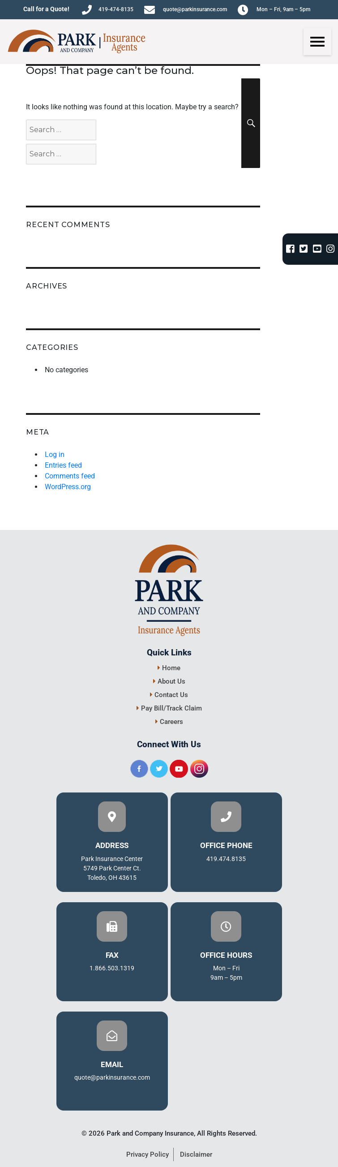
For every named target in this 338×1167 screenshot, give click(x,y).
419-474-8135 (107, 10)
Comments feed (70, 476)
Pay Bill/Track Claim (169, 708)
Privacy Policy (147, 1154)
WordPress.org (68, 486)
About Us (169, 681)
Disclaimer (196, 1154)
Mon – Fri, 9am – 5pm (274, 9)
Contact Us (169, 695)
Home (169, 668)
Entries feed (63, 465)
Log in (54, 454)
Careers (169, 722)
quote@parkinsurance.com (185, 9)
